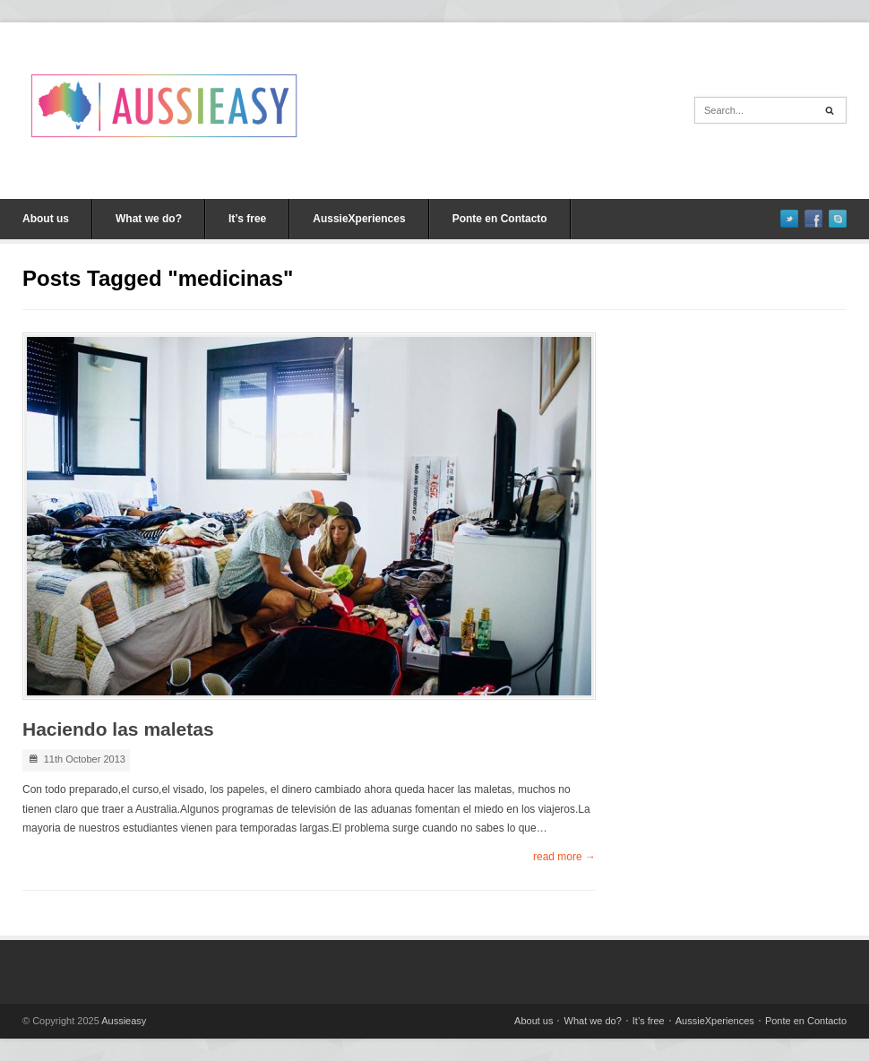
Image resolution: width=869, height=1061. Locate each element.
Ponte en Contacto (499, 218)
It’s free (247, 218)
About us (45, 218)
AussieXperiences (359, 218)
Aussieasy (123, 1020)
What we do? (149, 218)
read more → (564, 856)
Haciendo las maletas (118, 729)
